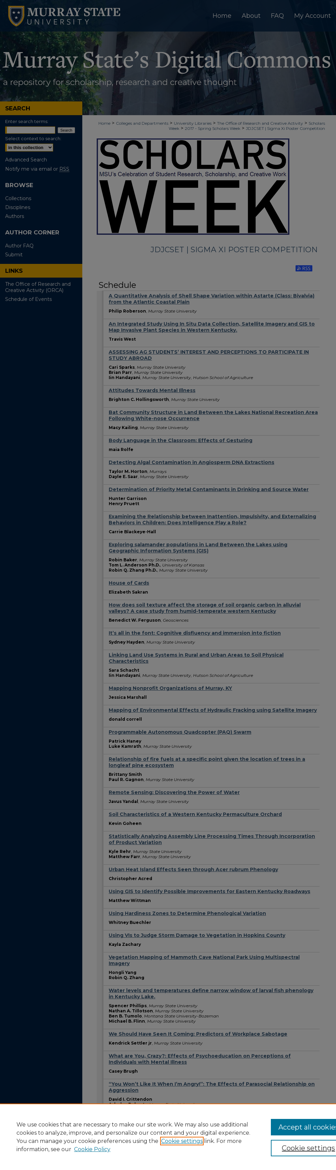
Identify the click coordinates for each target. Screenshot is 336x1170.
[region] (168, 1137)
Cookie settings (182, 1141)
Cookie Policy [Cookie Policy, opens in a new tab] (92, 1149)
